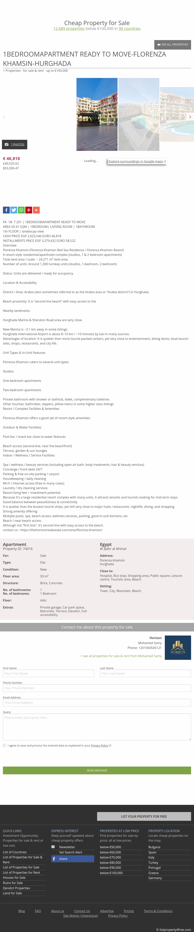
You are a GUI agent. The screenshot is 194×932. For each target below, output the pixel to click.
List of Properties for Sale (21, 867)
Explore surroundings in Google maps (135, 161)
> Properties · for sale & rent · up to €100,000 (35, 70)
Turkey (153, 862)
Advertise (107, 911)
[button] (6, 210)
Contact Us (82, 911)
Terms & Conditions (158, 911)
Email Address (97, 701)
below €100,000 (111, 873)
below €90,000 (110, 868)
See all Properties (172, 45)
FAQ (38, 911)
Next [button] (190, 116)
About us (57, 911)
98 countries (130, 28)
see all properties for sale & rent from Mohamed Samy (122, 656)
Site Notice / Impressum (80, 916)
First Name (48, 671)
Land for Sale (12, 893)
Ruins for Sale (13, 883)
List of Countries (14, 852)
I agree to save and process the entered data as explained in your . (57, 745)
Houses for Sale (14, 877)
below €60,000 (110, 852)
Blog (21, 911)
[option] (97, 116)
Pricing (129, 911)
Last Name (145, 671)
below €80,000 (110, 862)
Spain (152, 852)
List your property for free (144, 816)
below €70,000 (110, 857)
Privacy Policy (99, 745)
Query (97, 725)
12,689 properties (69, 28)
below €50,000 (110, 847)
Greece (153, 873)
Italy (151, 857)
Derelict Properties (16, 888)
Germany (155, 878)
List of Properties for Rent (21, 872)
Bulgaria (154, 847)
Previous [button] (4, 116)
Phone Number (97, 686)
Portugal (154, 868)
